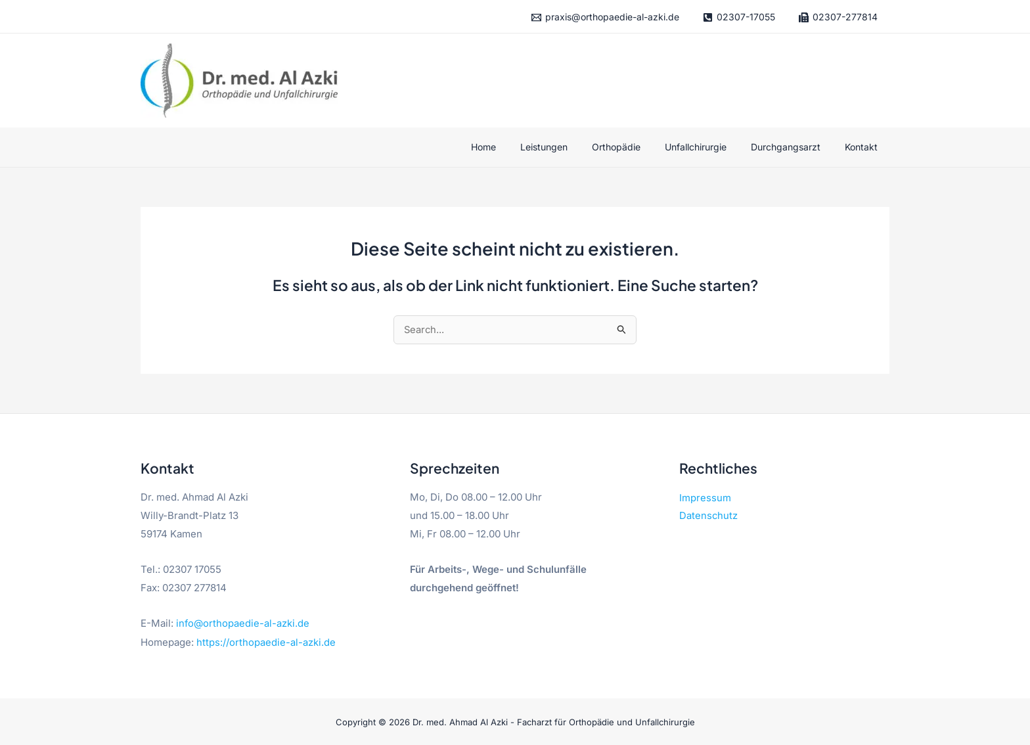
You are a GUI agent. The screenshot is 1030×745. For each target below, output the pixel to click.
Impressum (705, 499)
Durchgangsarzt (794, 146)
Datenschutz (708, 517)
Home (515, 146)
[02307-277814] (838, 17)
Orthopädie (636, 146)
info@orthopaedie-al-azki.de (243, 624)
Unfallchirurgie (710, 146)
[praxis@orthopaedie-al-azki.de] (605, 17)
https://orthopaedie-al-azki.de (266, 642)
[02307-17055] (738, 17)
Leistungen (570, 146)
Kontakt (863, 146)
